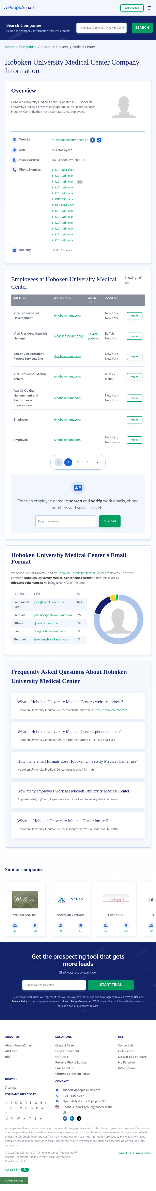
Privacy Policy (20, 1001)
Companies (27, 47)
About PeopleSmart (18, 1045)
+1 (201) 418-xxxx (62, 175)
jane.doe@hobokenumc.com (53, 615)
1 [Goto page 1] (68, 462)
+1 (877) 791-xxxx (62, 199)
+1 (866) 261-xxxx (63, 205)
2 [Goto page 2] (78, 462)
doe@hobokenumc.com (50, 631)
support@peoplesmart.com (77, 1090)
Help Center (126, 1051)
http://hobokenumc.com (68, 140)
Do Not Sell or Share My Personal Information (132, 1062)
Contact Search (66, 1045)
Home (9, 47)
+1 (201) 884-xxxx (63, 170)
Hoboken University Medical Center (81, 573)
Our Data (61, 1057)
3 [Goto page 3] (87, 462)
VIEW (134, 316)
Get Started (132, 8)
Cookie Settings (14, 1180)
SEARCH (142, 28)
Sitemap (11, 1087)
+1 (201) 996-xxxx (94, 336)
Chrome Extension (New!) (73, 1074)
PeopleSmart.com (81, 1001)
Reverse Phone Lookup (71, 1062)
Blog (8, 1057)
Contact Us (126, 1045)
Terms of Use (130, 997)
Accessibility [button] (17, 1170)
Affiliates (11, 1051)
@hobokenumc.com (67, 315)
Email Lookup (64, 1068)
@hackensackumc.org (68, 336)
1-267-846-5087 (69, 1095)
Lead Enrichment (67, 1051)
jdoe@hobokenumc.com (50, 602)
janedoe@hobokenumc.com (52, 639)
